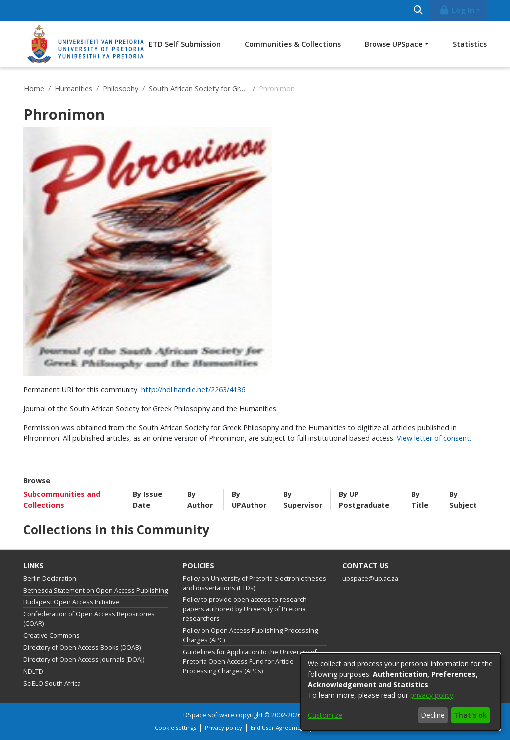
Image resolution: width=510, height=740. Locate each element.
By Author (200, 499)
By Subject (463, 499)
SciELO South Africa (52, 683)
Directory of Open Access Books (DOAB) (82, 647)
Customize (325, 715)
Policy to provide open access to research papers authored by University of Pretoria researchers (245, 609)
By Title (419, 499)
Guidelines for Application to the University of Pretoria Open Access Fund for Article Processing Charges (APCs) (250, 661)
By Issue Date (147, 499)
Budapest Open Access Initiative (71, 602)
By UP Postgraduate (364, 499)
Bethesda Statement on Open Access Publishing (95, 590)
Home (34, 88)
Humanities (73, 88)
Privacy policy (223, 727)
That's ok (470, 715)
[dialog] (400, 691)
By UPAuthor (249, 499)
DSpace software (208, 715)
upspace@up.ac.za (370, 578)
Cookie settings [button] (175, 727)
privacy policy (431, 695)
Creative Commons (51, 635)
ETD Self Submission (185, 44)
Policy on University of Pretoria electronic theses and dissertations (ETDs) (254, 583)
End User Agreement (278, 727)
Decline (433, 715)
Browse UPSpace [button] (394, 44)
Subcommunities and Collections (61, 499)
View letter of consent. (434, 438)
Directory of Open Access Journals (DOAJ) (83, 659)
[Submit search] (418, 10)
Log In (457, 10)
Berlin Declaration (49, 578)
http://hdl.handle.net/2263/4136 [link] (193, 389)
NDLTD (33, 671)
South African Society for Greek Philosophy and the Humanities (199, 88)
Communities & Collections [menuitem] (293, 44)
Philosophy (120, 88)
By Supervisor (302, 499)
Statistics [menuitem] (470, 44)
